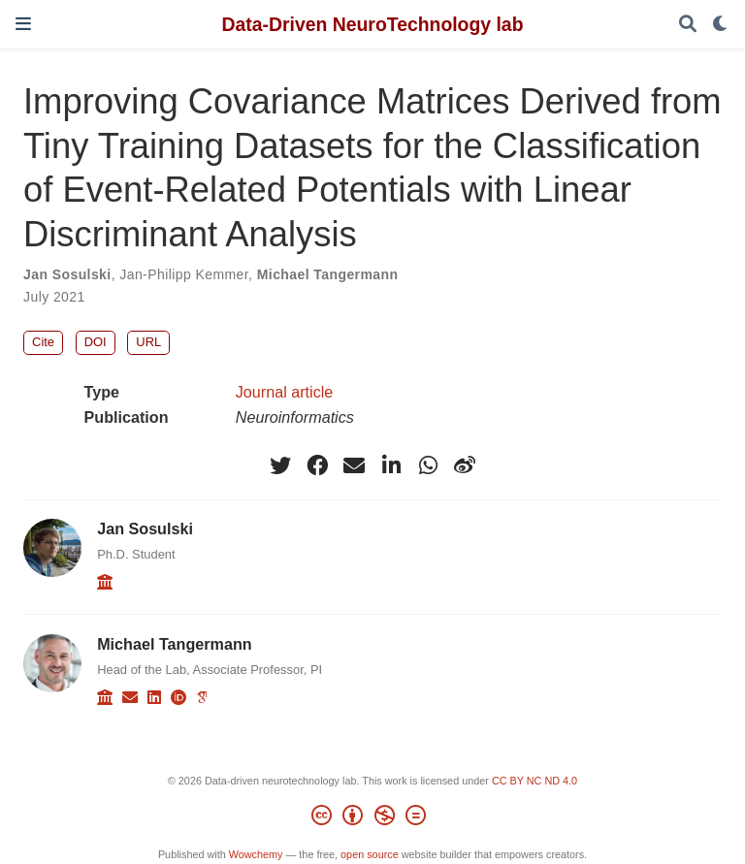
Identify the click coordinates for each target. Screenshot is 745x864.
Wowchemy (256, 854)
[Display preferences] (720, 25)
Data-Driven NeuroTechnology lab (372, 24)
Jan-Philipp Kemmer (183, 274)
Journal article (285, 391)
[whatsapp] (427, 465)
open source (369, 854)
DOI (95, 342)
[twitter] (280, 465)
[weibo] (464, 465)
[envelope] (354, 465)
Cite (43, 342)
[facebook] (317, 465)
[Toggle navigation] (23, 24)
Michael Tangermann (328, 274)
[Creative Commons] (372, 818)
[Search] (687, 25)
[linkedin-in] (390, 465)
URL (148, 342)
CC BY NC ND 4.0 (534, 780)
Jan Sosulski (67, 274)
